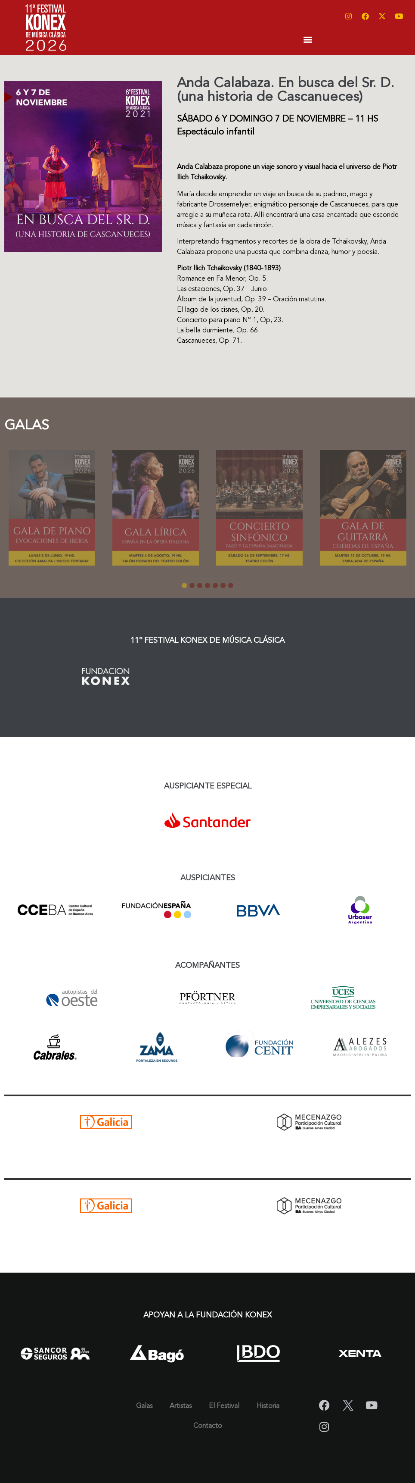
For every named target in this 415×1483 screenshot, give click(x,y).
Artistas (181, 1406)
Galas (144, 1406)
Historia (268, 1406)
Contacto (207, 1426)
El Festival (224, 1406)
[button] (308, 39)
